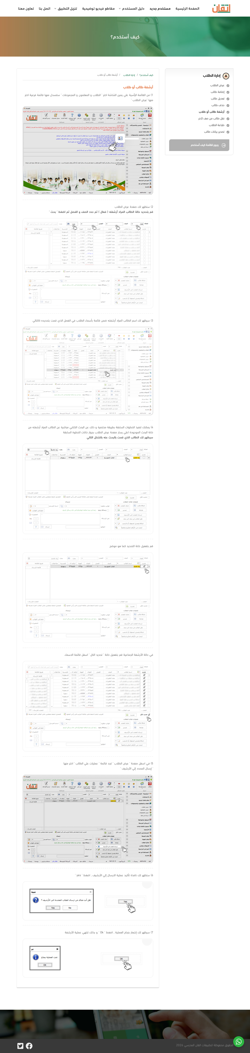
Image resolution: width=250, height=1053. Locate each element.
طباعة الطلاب (216, 125)
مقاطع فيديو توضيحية (98, 8)
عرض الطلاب (217, 85)
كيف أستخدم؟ (146, 75)
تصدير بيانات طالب (214, 131)
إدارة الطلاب (129, 75)
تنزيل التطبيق (67, 8)
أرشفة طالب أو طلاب (211, 111)
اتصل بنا (44, 8)
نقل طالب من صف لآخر (211, 118)
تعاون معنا (26, 8)
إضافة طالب (217, 92)
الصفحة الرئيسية (187, 8)
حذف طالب (218, 105)
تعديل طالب (217, 98)
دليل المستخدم (133, 8)
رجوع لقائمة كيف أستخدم (209, 145)
